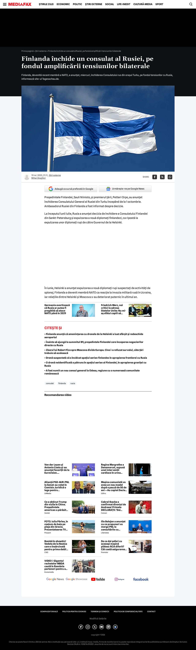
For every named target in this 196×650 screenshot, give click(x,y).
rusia (72, 383)
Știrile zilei (46, 4)
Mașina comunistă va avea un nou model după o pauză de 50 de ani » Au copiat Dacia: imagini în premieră (113, 486)
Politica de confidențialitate (128, 612)
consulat (50, 383)
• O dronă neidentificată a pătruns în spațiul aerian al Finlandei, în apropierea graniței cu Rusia (95, 364)
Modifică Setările (98, 618)
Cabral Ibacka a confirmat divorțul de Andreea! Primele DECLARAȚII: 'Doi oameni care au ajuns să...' (113, 506)
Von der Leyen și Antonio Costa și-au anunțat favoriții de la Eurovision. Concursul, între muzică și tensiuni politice (56, 468)
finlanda (62, 383)
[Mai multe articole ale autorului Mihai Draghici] (27, 177)
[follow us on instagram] (119, 579)
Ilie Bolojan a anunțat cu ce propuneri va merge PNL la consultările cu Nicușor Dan (113, 525)
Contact (151, 612)
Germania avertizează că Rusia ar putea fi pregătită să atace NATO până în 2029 (57, 309)
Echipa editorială (49, 612)
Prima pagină (27, 51)
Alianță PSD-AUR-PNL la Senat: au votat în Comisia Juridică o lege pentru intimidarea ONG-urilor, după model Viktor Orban (56, 486)
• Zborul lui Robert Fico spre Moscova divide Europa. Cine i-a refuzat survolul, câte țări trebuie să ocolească (93, 352)
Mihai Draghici (38, 178)
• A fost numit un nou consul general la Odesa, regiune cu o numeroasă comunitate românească (92, 372)
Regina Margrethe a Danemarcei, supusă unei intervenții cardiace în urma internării (113, 468)
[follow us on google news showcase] (76, 579)
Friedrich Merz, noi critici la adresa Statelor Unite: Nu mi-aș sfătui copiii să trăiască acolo (113, 309)
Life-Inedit (123, 4)
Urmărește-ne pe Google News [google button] (125, 188)
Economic (63, 4)
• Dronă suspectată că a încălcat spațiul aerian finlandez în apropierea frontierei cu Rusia (95, 357)
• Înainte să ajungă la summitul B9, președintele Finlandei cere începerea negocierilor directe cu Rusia (93, 344)
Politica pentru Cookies (74, 612)
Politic (77, 4)
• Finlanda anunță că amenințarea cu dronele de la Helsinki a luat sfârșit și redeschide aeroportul (93, 336)
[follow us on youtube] (98, 579)
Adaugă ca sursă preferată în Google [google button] (71, 188)
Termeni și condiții (100, 612)
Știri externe (93, 4)
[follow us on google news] (55, 579)
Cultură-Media (142, 4)
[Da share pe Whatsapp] (170, 177)
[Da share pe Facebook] (154, 177)
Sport (159, 4)
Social (109, 4)
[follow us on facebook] (141, 579)
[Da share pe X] (162, 177)
